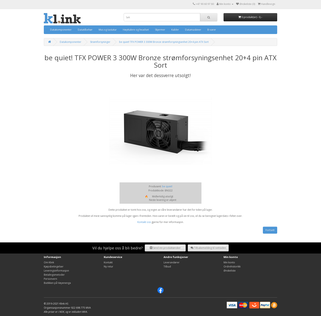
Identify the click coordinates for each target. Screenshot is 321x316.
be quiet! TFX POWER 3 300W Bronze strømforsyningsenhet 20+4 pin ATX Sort (164, 42)
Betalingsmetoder (54, 274)
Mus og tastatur (108, 29)
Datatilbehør (85, 29)
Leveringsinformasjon (56, 270)
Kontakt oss (144, 222)
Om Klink (49, 262)
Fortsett (270, 230)
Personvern (50, 279)
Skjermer (160, 29)
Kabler (175, 29)
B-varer (211, 29)
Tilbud (167, 266)
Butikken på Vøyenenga (57, 283)
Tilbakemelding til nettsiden (208, 248)
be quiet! (167, 186)
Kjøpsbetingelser (53, 266)
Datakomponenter (61, 29)
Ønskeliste (230, 270)
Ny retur (108, 266)
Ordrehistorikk (232, 266)
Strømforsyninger (100, 42)
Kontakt (108, 262)
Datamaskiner (193, 29)
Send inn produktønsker (165, 248)
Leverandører (172, 262)
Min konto (229, 262)
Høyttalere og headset (136, 29)
